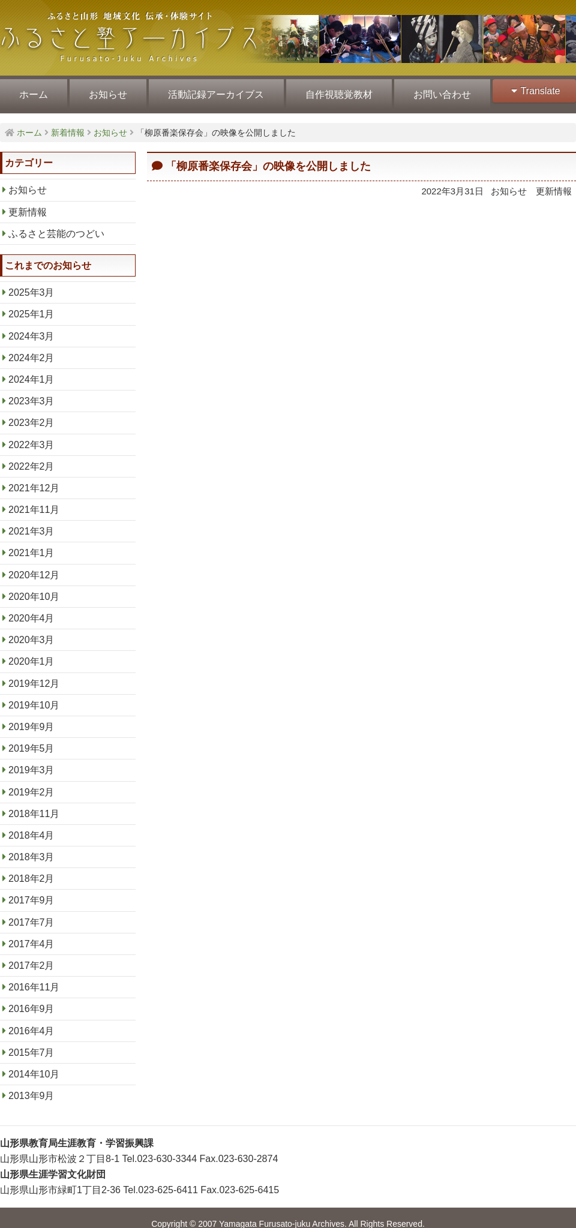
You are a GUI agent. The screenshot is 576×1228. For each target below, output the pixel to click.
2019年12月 (33, 676)
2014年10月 (33, 1067)
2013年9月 (31, 1089)
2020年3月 (31, 633)
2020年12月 (33, 568)
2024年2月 (31, 351)
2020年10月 (33, 590)
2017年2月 (31, 959)
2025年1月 (31, 307)
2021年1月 (31, 546)
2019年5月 (31, 742)
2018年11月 (33, 807)
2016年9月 (31, 1002)
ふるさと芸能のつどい (56, 227)
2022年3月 (31, 438)
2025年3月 (31, 286)
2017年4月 (31, 937)
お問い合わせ (437, 91)
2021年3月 (31, 525)
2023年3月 (31, 394)
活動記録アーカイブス (214, 91)
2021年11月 (33, 503)
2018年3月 (31, 850)
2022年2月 (31, 460)
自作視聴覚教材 (334, 91)
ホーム (33, 91)
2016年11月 (33, 980)
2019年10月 (33, 698)
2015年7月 (31, 1046)
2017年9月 (31, 893)
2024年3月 (31, 329)
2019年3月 (31, 763)
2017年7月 (31, 916)
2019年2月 (31, 785)
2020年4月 (31, 612)
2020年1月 (31, 655)
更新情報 (27, 205)
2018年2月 (31, 872)
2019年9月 (31, 720)
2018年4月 (31, 829)
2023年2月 (31, 416)
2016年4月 (31, 1024)
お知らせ (106, 91)
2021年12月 (33, 481)
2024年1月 (31, 373)
